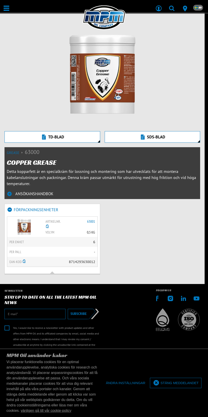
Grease (16, 152)
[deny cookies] (125, 383)
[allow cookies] (175, 383)
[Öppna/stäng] (6, 8)
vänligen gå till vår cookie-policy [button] (46, 410)
